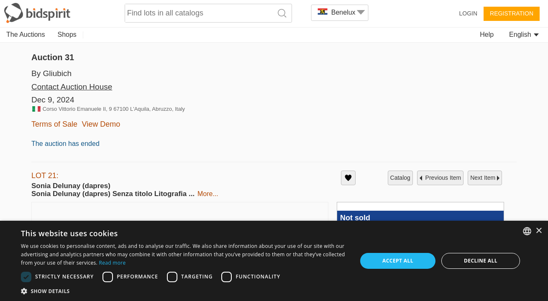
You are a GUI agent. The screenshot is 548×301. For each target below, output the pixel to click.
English (524, 34)
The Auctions (25, 34)
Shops (67, 34)
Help (487, 34)
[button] (20, 280)
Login (468, 13)
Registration (511, 13)
